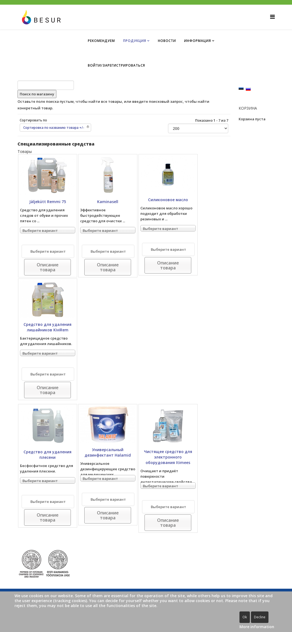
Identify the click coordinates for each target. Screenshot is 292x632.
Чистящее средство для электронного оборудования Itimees (168, 457)
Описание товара (48, 267)
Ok (244, 617)
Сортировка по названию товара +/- (53, 127)
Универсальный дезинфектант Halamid (108, 452)
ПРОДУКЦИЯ (134, 40)
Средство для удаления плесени (47, 454)
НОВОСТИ (167, 40)
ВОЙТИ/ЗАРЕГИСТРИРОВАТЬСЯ (116, 65)
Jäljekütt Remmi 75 (47, 201)
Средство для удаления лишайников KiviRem (47, 327)
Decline (259, 617)
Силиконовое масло (168, 199)
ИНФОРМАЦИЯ (197, 40)
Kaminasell (107, 201)
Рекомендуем (101, 40)
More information (256, 626)
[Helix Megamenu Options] (272, 17)
